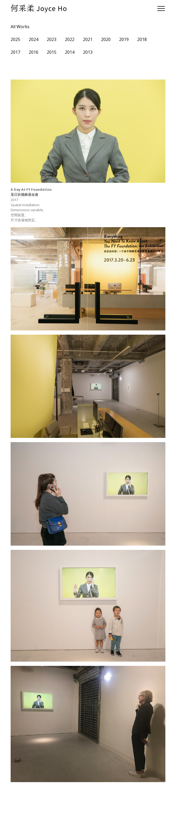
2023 (51, 39)
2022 (69, 39)
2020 (106, 39)
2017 (15, 52)
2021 (88, 39)
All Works (20, 27)
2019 (124, 39)
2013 (88, 52)
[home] (38, 9)
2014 (69, 52)
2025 (15, 39)
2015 (51, 52)
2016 (33, 52)
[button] (160, 8)
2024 (33, 39)
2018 (142, 39)
